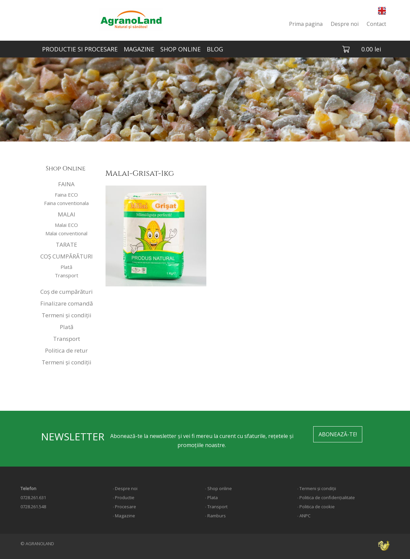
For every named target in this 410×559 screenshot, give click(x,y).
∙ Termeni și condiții (316, 488)
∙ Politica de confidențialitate (326, 497)
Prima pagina (306, 24)
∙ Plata (211, 497)
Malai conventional (66, 233)
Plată (66, 267)
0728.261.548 (33, 507)
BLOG (215, 49)
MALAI (66, 214)
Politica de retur (66, 350)
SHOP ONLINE (180, 49)
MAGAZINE (139, 49)
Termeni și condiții (66, 315)
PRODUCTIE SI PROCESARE (80, 49)
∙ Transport (216, 507)
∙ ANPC (304, 516)
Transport (66, 275)
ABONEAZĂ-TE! (338, 434)
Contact (376, 24)
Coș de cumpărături (66, 291)
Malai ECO (66, 225)
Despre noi (345, 24)
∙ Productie (123, 497)
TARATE (66, 244)
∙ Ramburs (215, 516)
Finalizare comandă (66, 303)
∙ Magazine (124, 516)
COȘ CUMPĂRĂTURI (66, 256)
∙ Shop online (218, 488)
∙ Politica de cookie (316, 507)
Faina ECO (66, 194)
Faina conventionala (66, 203)
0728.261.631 (33, 497)
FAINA (66, 184)
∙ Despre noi (125, 488)
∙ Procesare (124, 507)
